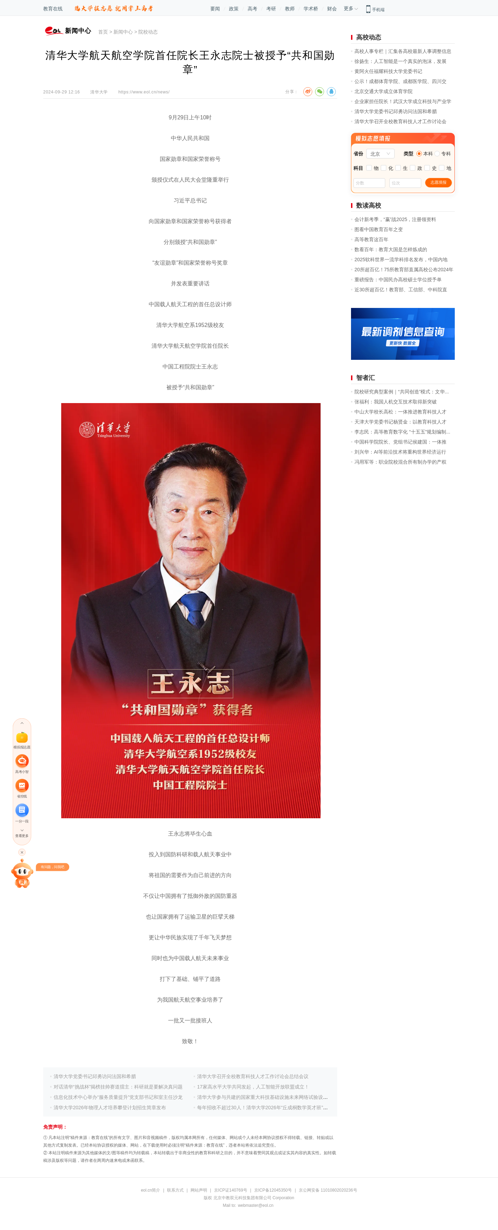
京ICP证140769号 (230, 1190)
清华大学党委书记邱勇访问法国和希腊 (95, 1076)
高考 (252, 8)
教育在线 (53, 8)
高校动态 (368, 37)
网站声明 (199, 1190)
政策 (234, 8)
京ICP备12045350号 (273, 1190)
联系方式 (175, 1190)
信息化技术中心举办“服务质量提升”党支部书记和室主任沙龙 (118, 1097)
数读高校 (368, 205)
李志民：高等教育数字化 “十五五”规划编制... (402, 432)
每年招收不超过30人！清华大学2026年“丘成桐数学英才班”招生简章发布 (274, 1107)
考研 (271, 8)
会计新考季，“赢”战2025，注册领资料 (395, 219)
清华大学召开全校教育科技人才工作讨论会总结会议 (252, 1076)
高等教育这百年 (371, 239)
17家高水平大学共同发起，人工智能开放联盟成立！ (253, 1087)
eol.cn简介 (150, 1190)
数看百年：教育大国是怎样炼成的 (390, 249)
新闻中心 (123, 32)
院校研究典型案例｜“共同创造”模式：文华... (401, 391)
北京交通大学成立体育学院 (383, 91)
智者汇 (365, 377)
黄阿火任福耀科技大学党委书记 (388, 71)
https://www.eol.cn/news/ (144, 92)
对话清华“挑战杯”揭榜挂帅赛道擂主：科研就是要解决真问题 (118, 1087)
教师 (290, 8)
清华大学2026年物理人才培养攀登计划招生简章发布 (110, 1107)
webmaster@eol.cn (256, 1205)
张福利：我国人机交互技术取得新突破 (395, 401)
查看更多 (21, 836)
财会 (332, 8)
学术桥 (311, 8)
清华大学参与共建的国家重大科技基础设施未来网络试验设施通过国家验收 (277, 1097)
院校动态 (148, 32)
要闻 (215, 8)
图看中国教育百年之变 (378, 229)
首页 (103, 32)
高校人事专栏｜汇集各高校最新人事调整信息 (402, 51)
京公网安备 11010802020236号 (328, 1190)
